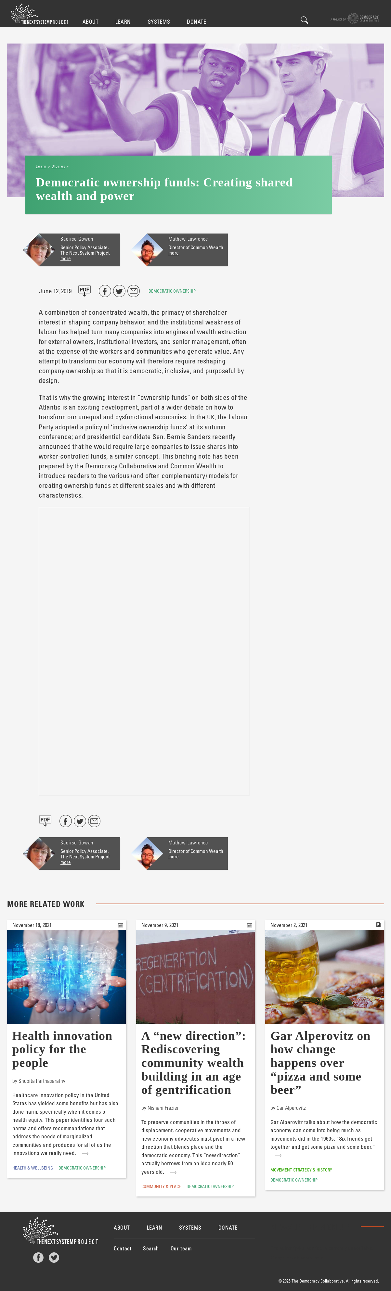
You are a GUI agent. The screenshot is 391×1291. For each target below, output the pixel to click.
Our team (181, 1248)
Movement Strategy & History (301, 1169)
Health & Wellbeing (32, 1168)
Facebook (38, 1257)
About (91, 22)
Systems (159, 22)
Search (304, 20)
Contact (122, 1248)
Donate (196, 22)
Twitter (54, 1257)
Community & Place (161, 1186)
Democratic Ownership (172, 291)
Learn (123, 22)
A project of (355, 18)
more (65, 258)
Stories (58, 166)
